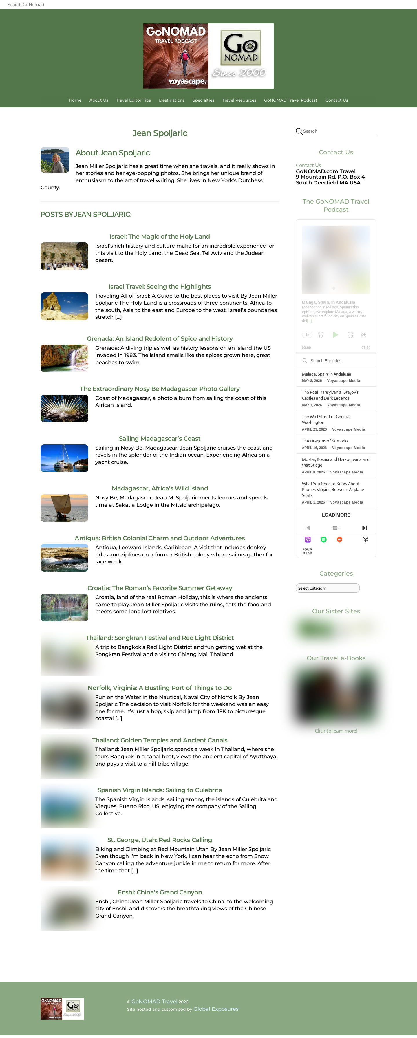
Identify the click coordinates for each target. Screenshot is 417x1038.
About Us (98, 102)
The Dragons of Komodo (325, 443)
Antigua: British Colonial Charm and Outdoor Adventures (160, 540)
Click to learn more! (336, 704)
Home (75, 102)
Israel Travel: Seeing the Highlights (160, 288)
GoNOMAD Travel (154, 1004)
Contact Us (336, 102)
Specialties (203, 102)
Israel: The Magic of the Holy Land (160, 239)
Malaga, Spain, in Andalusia (326, 376)
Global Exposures (216, 1011)
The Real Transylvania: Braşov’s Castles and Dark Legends (330, 397)
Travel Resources (239, 102)
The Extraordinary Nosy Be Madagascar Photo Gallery (159, 391)
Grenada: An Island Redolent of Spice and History (160, 341)
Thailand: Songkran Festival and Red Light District (160, 640)
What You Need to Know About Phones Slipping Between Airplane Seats (333, 491)
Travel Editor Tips (133, 102)
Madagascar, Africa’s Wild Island (160, 491)
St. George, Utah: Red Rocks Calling (159, 842)
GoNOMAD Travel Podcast (290, 102)
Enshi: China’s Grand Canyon (160, 894)
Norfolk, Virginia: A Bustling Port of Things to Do (160, 690)
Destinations (172, 102)
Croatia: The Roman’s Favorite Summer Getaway (159, 590)
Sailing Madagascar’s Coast (160, 440)
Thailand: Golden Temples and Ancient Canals (160, 742)
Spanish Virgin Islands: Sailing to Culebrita (160, 792)
